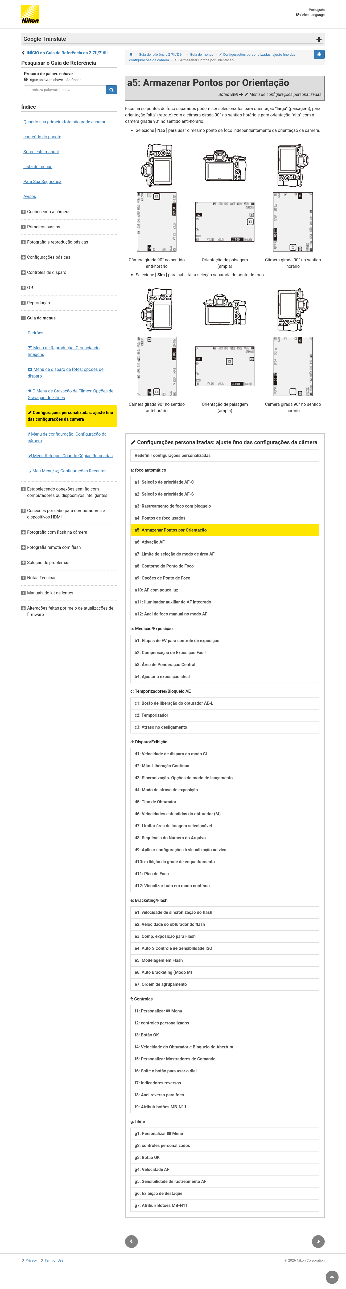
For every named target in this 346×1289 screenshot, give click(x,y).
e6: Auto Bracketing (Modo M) (163, 972)
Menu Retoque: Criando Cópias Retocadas (70, 455)
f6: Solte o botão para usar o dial (166, 1070)
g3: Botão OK (147, 1157)
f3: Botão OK (147, 1034)
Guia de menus (201, 54)
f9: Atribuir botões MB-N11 (161, 1106)
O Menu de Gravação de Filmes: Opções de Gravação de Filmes (70, 394)
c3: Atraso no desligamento (161, 727)
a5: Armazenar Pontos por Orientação (171, 530)
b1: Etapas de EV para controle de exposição (177, 640)
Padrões (35, 332)
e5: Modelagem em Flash (159, 960)
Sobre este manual (41, 151)
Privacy (31, 1260)
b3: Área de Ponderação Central (165, 664)
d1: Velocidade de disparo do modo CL (171, 753)
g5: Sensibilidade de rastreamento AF (170, 1181)
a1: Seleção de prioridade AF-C (164, 482)
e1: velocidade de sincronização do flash (173, 912)
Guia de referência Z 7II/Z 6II (161, 54)
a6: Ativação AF (149, 542)
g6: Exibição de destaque (158, 1193)
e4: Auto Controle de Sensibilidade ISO (173, 948)
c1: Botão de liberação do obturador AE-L (174, 703)
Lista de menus (37, 166)
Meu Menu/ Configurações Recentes (67, 470)
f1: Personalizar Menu (158, 1011)
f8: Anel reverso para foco (159, 1094)
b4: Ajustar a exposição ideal (162, 676)
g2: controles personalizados (162, 1145)
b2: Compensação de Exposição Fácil (170, 652)
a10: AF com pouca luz (156, 590)
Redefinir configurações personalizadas (173, 455)
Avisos (29, 196)
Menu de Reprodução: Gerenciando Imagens (64, 351)
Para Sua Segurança (42, 181)
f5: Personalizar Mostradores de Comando (175, 1058)
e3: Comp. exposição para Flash (165, 936)
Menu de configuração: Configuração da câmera (67, 437)
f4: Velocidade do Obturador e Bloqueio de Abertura (184, 1046)
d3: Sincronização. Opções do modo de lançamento (184, 777)
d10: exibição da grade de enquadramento (175, 861)
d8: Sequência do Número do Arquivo (170, 837)
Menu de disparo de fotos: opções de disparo (66, 373)
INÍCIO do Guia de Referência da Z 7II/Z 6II (67, 52)
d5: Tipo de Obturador (155, 801)
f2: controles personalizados (162, 1022)
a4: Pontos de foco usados (160, 518)
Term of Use (54, 1260)
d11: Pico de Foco (152, 873)
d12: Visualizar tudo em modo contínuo (172, 885)
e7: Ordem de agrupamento (161, 984)
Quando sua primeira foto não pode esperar (64, 121)
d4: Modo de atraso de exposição (166, 789)
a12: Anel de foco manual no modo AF (171, 614)
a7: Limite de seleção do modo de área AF (175, 554)
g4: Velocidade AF (152, 1169)
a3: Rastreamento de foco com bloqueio (173, 506)
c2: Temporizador (151, 715)
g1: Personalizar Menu (159, 1133)
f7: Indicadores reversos (158, 1082)
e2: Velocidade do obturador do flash (170, 924)
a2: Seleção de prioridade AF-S (164, 494)
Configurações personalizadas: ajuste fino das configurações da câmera (70, 416)
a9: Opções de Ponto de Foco (162, 578)
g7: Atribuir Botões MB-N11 (161, 1205)
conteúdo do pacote (42, 136)
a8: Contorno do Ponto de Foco (164, 566)
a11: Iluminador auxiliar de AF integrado (173, 602)
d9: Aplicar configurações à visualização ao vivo (180, 849)
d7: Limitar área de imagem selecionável (173, 825)
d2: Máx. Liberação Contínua (162, 765)
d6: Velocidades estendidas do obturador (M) (178, 813)
